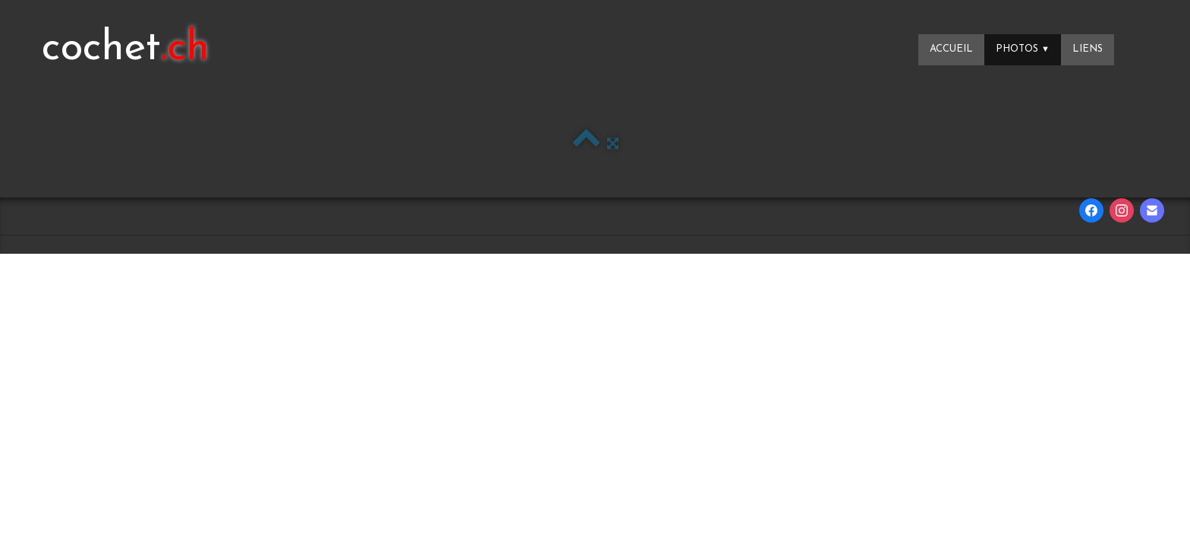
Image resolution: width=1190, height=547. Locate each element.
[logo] (125, 49)
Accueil (951, 49)
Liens (1087, 49)
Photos (1023, 49)
